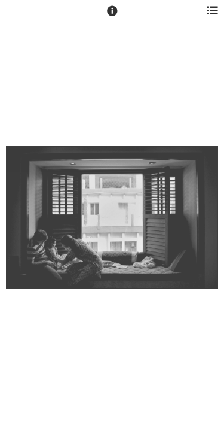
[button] (112, 16)
